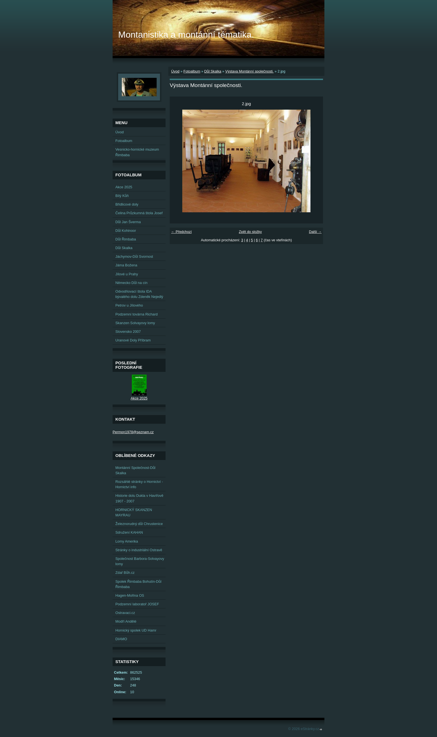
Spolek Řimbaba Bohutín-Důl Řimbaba (138, 584)
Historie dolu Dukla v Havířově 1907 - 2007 (139, 498)
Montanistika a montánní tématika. (186, 35)
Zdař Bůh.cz (125, 572)
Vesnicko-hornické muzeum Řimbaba (137, 152)
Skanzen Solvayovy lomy (135, 323)
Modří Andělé (125, 621)
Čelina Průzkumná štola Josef (138, 213)
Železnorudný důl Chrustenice (139, 524)
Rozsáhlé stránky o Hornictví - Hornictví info (139, 484)
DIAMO (121, 639)
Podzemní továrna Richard (136, 314)
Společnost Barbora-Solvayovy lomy (139, 561)
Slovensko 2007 (128, 331)
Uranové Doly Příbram (133, 340)
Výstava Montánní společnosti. (249, 71)
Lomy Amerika (126, 541)
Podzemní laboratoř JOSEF (137, 604)
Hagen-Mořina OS (129, 595)
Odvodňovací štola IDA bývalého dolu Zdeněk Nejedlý (139, 294)
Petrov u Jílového (129, 305)
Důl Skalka (212, 71)
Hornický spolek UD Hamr (135, 630)
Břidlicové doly (127, 204)
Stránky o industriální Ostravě (138, 550)
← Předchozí (181, 232)
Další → (315, 232)
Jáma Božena (126, 265)
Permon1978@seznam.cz (133, 432)
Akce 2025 (123, 187)
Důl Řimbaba (125, 239)
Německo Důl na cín (131, 283)
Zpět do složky (250, 232)
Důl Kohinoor (125, 230)
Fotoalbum (191, 71)
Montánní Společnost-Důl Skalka (135, 470)
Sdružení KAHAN (129, 532)
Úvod (175, 71)
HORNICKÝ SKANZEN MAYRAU (133, 512)
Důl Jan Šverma (128, 222)
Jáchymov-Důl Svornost (134, 256)
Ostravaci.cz (125, 613)
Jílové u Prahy (126, 274)
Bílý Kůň (122, 196)
